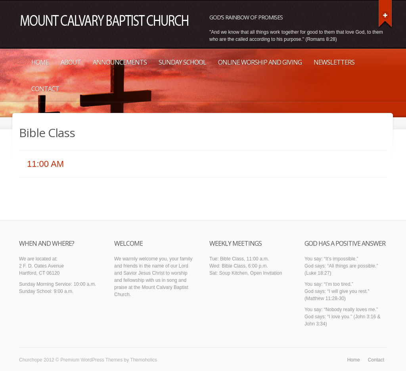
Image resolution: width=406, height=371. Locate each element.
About (71, 62)
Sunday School (182, 62)
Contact (45, 88)
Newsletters (334, 62)
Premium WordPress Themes (91, 360)
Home (40, 62)
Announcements (120, 62)
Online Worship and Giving (260, 62)
